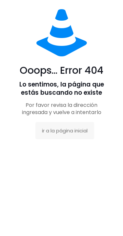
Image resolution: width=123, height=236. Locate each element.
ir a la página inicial (65, 130)
